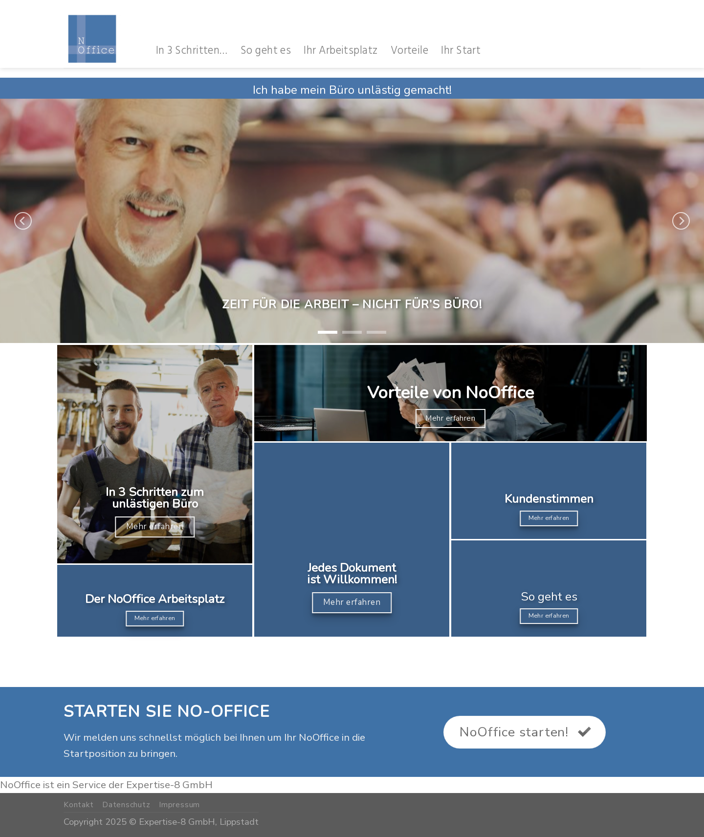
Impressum (179, 804)
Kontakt (79, 804)
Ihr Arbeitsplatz (340, 50)
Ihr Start (461, 50)
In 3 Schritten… (192, 50)
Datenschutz (126, 804)
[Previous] (23, 220)
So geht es (266, 50)
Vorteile (410, 50)
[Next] (681, 220)
